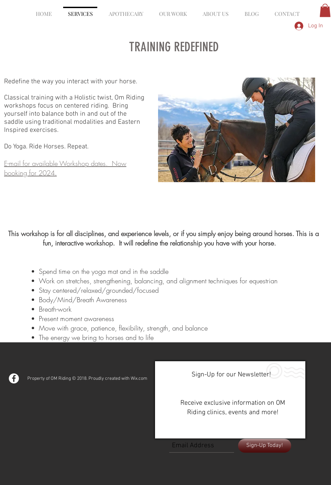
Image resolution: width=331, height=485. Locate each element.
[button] (325, 10)
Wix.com (139, 378)
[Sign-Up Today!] (264, 446)
